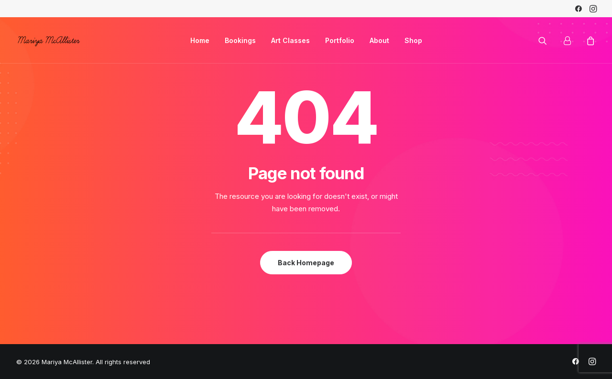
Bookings (240, 40)
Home (199, 40)
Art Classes (290, 40)
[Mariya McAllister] (48, 40)
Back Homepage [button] (306, 263)
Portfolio (339, 40)
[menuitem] (578, 8)
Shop (413, 40)
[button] (578, 8)
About (379, 40)
